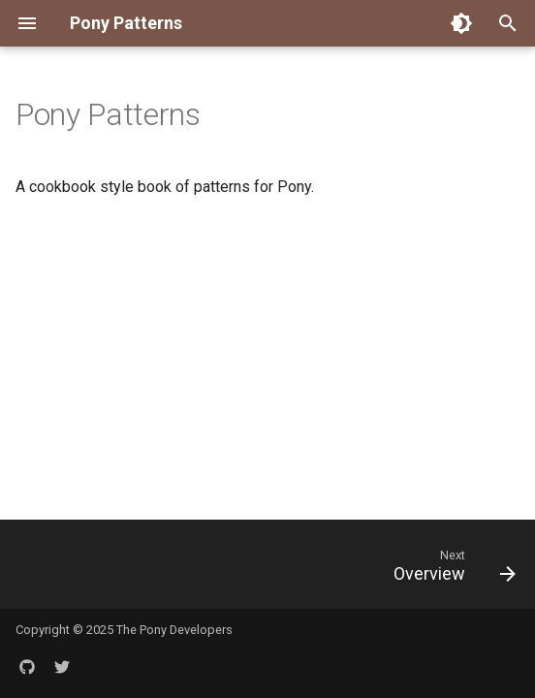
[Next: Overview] (450, 570)
